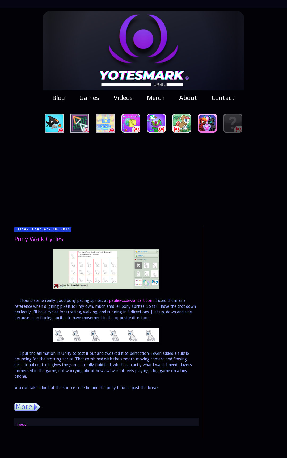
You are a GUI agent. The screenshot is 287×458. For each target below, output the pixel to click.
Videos (123, 97)
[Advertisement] (143, 179)
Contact (223, 97)
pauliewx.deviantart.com (131, 300)
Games (89, 97)
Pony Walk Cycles (38, 238)
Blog (58, 97)
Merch (156, 97)
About (188, 97)
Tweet (21, 424)
